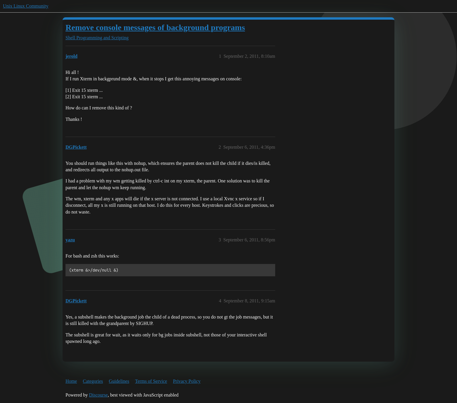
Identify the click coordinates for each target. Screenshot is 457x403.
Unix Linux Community (25, 6)
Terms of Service (151, 381)
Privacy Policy (187, 381)
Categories (93, 381)
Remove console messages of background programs (155, 27)
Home (71, 381)
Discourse (98, 394)
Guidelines (119, 381)
